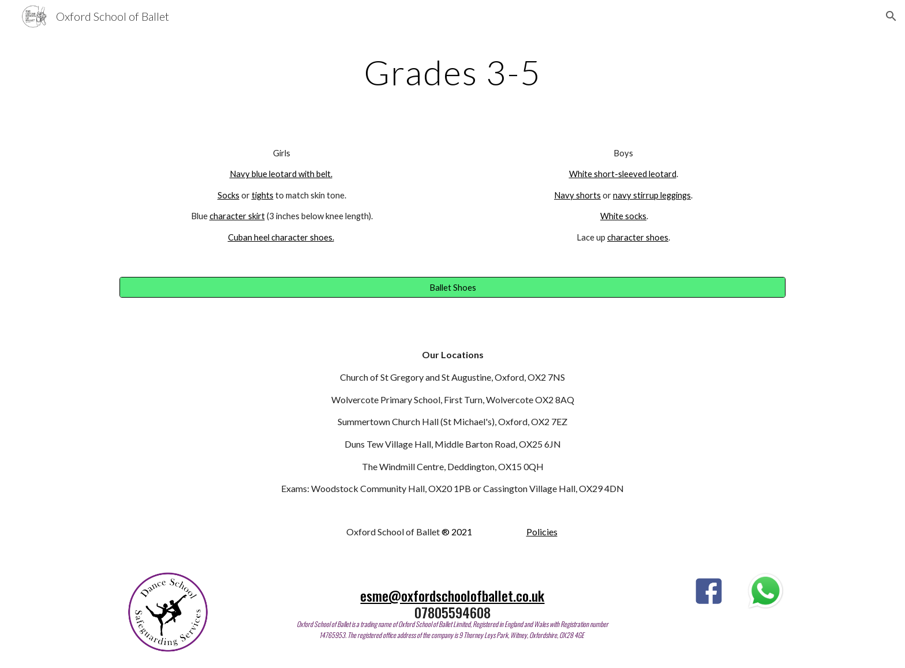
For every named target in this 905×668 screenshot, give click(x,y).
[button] (891, 16)
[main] (452, 72)
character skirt (237, 216)
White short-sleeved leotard (622, 174)
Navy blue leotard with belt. (281, 174)
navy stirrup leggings (652, 195)
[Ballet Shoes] (452, 287)
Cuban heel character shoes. (281, 237)
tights (263, 195)
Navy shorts (577, 195)
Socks (229, 195)
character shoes (637, 237)
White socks (623, 216)
